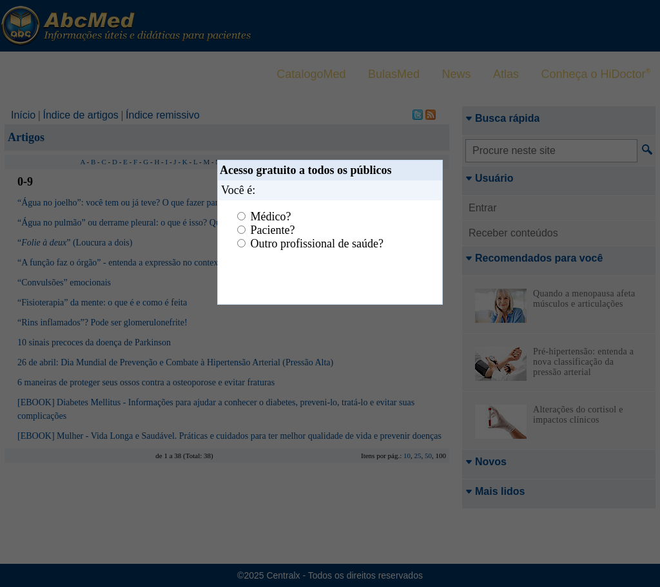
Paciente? (273, 230)
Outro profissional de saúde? (317, 243)
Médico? (271, 216)
